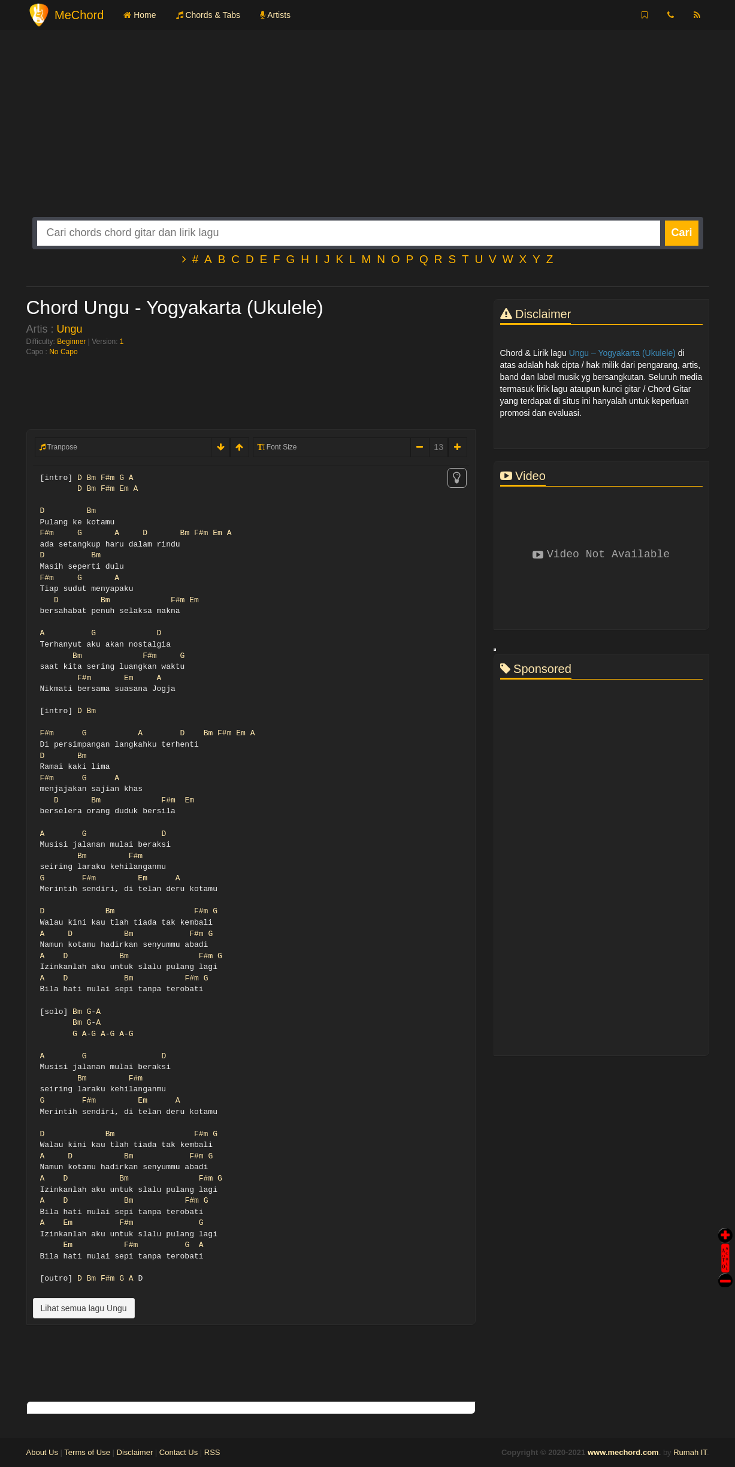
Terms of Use (87, 1452)
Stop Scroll (725, 1272)
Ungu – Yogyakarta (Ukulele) (622, 353)
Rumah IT (690, 1452)
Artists (275, 15)
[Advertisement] (367, 133)
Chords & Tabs (208, 15)
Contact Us (178, 1452)
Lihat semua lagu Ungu (84, 1308)
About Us (42, 1452)
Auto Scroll (725, 1241)
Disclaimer (135, 1452)
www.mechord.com (623, 1452)
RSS (212, 1452)
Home (139, 15)
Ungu (70, 329)
